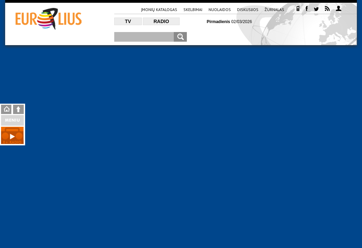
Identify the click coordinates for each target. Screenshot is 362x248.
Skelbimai (192, 9)
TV (128, 21)
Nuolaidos (220, 9)
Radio (161, 21)
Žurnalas (274, 9)
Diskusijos (247, 9)
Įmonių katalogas (159, 9)
